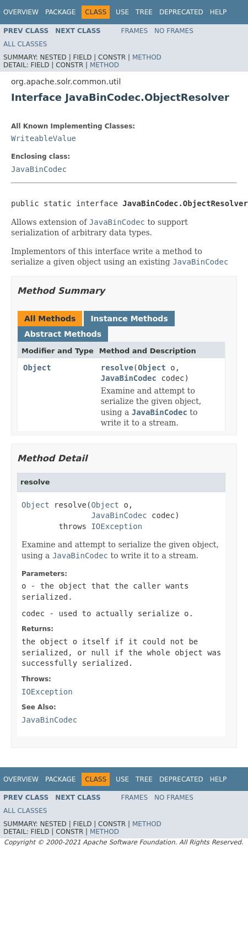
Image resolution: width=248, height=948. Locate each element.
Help (218, 12)
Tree (144, 12)
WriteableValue (43, 138)
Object (37, 367)
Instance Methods (129, 318)
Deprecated (181, 12)
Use (122, 12)
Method (146, 57)
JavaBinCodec (39, 169)
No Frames (173, 31)
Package (60, 12)
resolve (117, 367)
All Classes (25, 44)
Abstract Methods (62, 334)
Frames (134, 31)
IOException (116, 526)
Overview (21, 12)
